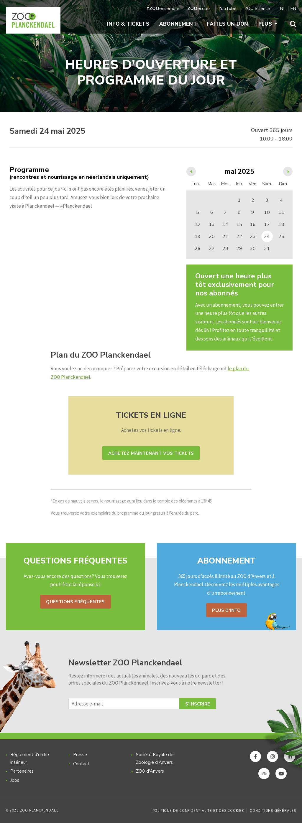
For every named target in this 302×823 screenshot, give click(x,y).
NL (283, 8)
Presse (80, 755)
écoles (199, 8)
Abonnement (178, 24)
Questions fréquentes (75, 602)
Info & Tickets (128, 24)
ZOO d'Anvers (150, 771)
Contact (81, 764)
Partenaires (22, 771)
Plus (268, 24)
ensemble (162, 8)
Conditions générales (273, 811)
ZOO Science (257, 8)
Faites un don (227, 24)
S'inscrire (197, 704)
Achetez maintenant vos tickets (151, 453)
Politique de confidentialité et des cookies (198, 811)
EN (293, 8)
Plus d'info (226, 610)
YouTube (228, 8)
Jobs (14, 780)
